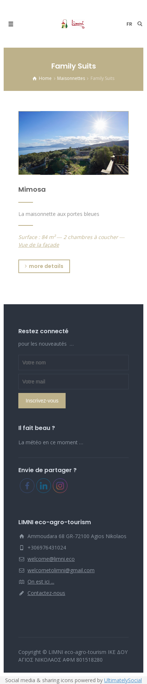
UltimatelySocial (123, 680)
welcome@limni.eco (51, 558)
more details (44, 266)
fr (129, 24)
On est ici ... (40, 581)
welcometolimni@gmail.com (61, 570)
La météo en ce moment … (50, 442)
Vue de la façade (38, 244)
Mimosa (32, 189)
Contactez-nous (46, 592)
